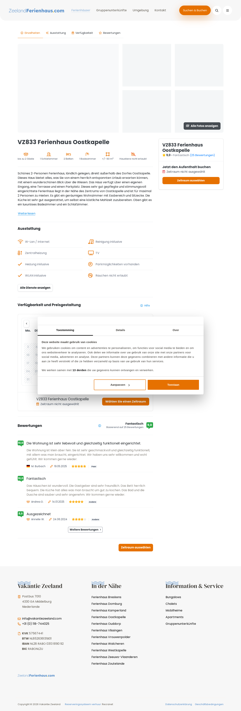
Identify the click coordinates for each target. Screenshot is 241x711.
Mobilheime (174, 610)
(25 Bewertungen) (202, 155)
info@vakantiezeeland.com (42, 618)
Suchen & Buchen (195, 10)
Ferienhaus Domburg (106, 604)
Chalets (171, 604)
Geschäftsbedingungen (209, 704)
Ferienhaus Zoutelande (107, 663)
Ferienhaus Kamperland (108, 610)
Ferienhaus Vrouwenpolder (111, 637)
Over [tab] (176, 330)
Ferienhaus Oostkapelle (108, 617)
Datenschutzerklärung (178, 704)
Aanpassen (120, 384)
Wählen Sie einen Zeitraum (125, 401)
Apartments (174, 617)
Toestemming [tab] (65, 330)
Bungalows (173, 597)
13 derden (79, 370)
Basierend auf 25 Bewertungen (124, 427)
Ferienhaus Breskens (106, 597)
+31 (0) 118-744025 (35, 624)
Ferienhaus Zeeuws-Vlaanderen (114, 657)
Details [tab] (120, 330)
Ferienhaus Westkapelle (108, 650)
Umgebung (141, 10)
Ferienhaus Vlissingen (106, 630)
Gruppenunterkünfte (111, 10)
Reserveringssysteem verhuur (83, 704)
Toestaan (173, 384)
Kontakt (160, 10)
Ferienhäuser (80, 10)
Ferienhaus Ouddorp (106, 624)
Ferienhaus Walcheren (107, 644)
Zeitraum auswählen (135, 547)
